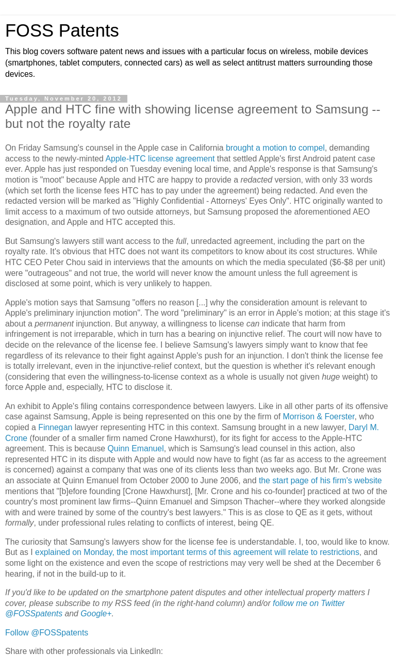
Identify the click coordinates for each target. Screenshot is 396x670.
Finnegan (55, 427)
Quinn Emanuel (136, 448)
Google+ (95, 613)
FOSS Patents (62, 30)
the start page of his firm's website (320, 480)
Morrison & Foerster (318, 416)
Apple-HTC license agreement (159, 158)
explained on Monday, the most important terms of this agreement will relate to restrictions (197, 552)
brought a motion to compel (275, 147)
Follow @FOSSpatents (46, 632)
